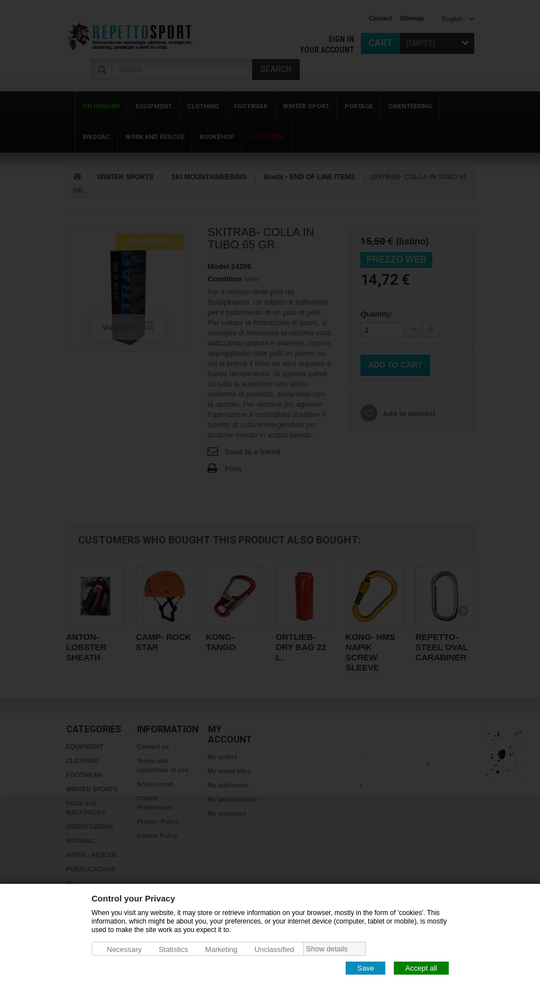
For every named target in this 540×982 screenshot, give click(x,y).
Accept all (421, 967)
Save (365, 967)
